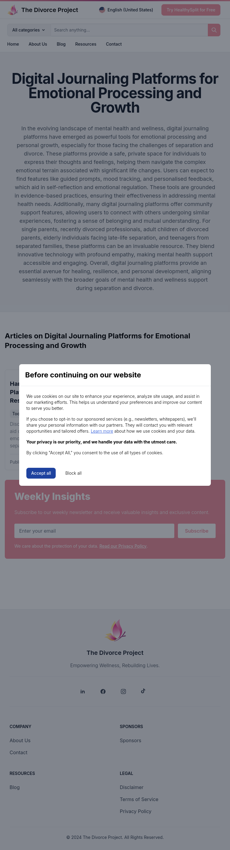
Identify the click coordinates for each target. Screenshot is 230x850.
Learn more (102, 431)
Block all (73, 473)
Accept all (41, 473)
